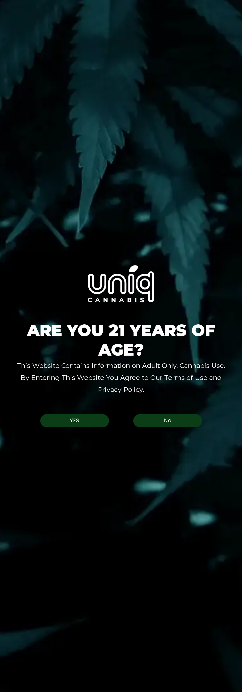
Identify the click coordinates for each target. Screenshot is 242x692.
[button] (121, 284)
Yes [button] (74, 420)
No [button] (167, 420)
